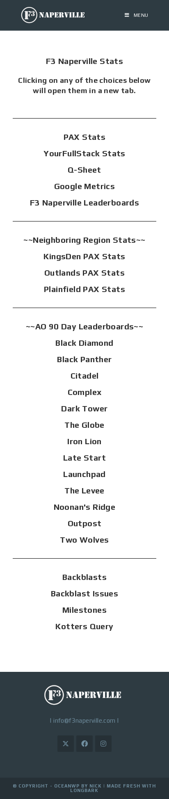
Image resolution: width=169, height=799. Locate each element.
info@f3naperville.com (84, 720)
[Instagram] (103, 743)
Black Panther (84, 359)
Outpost (85, 523)
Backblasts (84, 577)
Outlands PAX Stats (84, 272)
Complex (85, 392)
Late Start (84, 457)
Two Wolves (84, 539)
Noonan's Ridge (85, 506)
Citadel (85, 375)
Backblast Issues (84, 593)
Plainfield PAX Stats (84, 289)
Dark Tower (84, 408)
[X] (65, 743)
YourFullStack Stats (84, 153)
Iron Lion (84, 441)
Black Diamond (84, 342)
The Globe (84, 424)
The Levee (84, 490)
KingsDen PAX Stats (84, 256)
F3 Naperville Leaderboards (84, 202)
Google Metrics (84, 186)
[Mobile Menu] (136, 15)
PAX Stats (85, 137)
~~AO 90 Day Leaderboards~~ (84, 326)
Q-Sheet (84, 169)
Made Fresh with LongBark (113, 788)
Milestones (84, 609)
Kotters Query (84, 626)
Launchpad (84, 474)
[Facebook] (84, 743)
